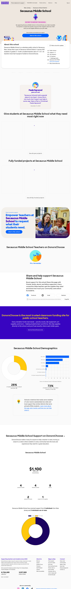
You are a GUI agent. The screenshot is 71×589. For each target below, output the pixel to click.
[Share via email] (48, 295)
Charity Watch (25, 568)
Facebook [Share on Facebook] (31, 295)
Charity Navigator (5, 569)
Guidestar (13, 569)
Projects (29, 72)
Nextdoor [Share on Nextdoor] (61, 295)
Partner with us (42, 2)
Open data (62, 566)
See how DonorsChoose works (35, 330)
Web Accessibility (40, 571)
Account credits (51, 562)
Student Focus (39, 564)
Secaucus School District (40, 8)
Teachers (38, 72)
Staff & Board (39, 567)
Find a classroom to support (17, 3)
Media (61, 564)
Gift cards (50, 564)
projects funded (27, 573)
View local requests (54, 61)
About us (50, 2)
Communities (63, 562)
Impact (21, 72)
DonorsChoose (5, 3)
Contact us (62, 569)
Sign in (68, 2)
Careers (38, 569)
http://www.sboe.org (54, 63)
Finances (38, 566)
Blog (64, 564)
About (13, 72)
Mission (38, 561)
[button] (48, 299)
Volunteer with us (52, 571)
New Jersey (27, 8)
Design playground (64, 567)
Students (47, 72)
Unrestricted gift (51, 574)
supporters (9, 573)
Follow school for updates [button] (56, 45)
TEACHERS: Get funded (32, 2)
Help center (62, 561)
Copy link (67, 299)
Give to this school (35, 35)
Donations (56, 72)
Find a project (51, 561)
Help (56, 2)
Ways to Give (51, 559)
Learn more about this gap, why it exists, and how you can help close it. (38, 408)
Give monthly (51, 569)
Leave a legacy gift (52, 573)
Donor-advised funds (52, 566)
